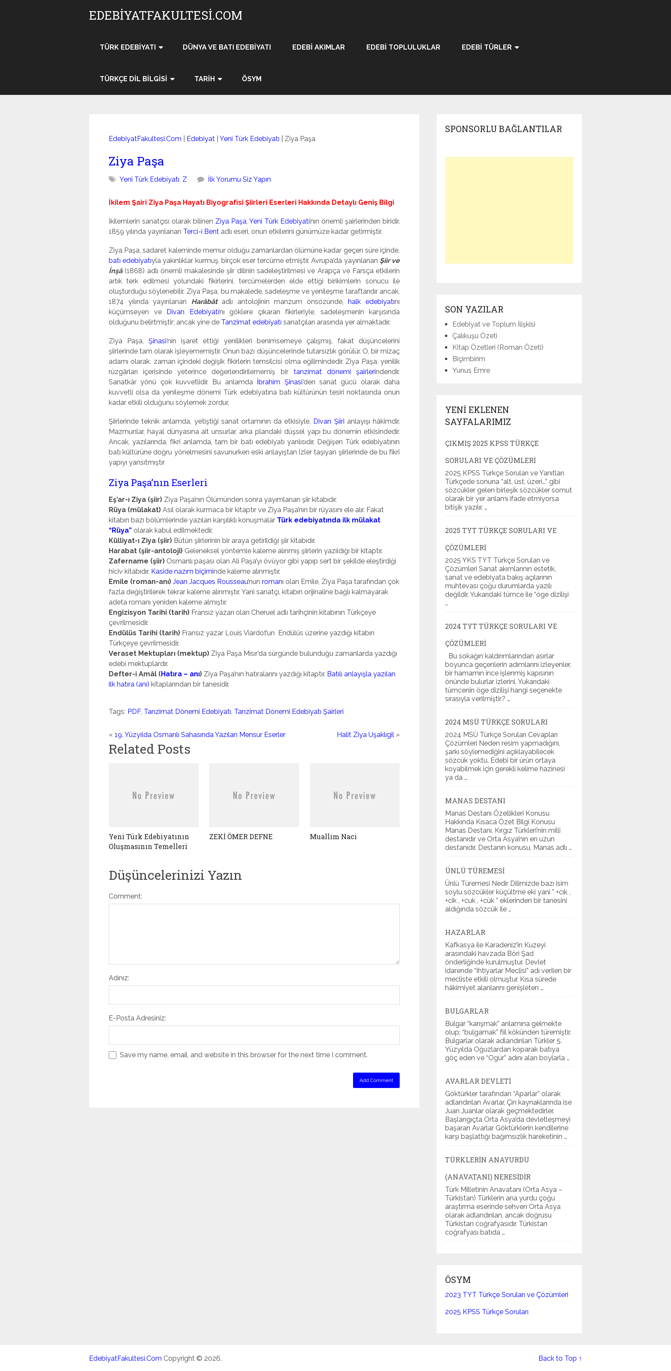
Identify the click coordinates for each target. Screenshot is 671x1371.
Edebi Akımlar (318, 47)
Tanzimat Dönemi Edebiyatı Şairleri (289, 712)
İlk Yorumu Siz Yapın (239, 179)
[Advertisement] (509, 210)
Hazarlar (465, 932)
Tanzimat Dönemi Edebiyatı (187, 712)
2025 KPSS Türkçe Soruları (486, 1312)
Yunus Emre (471, 370)
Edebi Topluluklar (403, 47)
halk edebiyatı (371, 302)
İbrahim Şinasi (279, 382)
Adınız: (119, 978)
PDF (134, 712)
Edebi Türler (487, 47)
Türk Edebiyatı (128, 47)
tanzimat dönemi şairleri (335, 372)
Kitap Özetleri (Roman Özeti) (497, 347)
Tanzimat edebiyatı (251, 322)
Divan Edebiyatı (192, 312)
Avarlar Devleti (478, 1080)
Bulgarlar (467, 1010)
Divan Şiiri (328, 421)
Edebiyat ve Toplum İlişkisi (493, 324)
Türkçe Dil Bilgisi (133, 79)
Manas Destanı (475, 800)
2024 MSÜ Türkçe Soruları (496, 721)
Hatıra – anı (180, 674)
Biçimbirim (468, 359)
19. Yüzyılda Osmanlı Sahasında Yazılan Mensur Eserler (200, 735)
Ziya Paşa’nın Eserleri (158, 482)
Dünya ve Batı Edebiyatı (227, 47)
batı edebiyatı (130, 261)
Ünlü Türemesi (475, 870)
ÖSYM (251, 79)
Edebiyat (201, 139)
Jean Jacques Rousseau (210, 582)
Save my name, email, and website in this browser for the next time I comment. (244, 1055)
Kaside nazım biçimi (182, 571)
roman (272, 582)
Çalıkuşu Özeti (474, 336)
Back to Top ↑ (560, 1358)
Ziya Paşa (136, 161)
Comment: (125, 896)
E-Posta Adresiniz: (137, 1018)
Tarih (204, 79)
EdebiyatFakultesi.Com (165, 15)
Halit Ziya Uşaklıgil (365, 735)
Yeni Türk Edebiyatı (249, 139)
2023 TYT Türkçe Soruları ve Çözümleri (506, 1295)
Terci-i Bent (201, 231)
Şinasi (157, 341)
